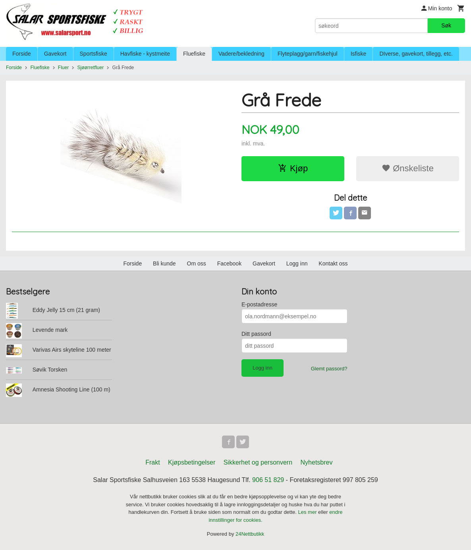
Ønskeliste (408, 168)
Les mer (308, 512)
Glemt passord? (329, 369)
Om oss (196, 263)
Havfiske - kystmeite (145, 53)
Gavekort (55, 53)
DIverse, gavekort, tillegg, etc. (415, 53)
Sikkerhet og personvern (258, 462)
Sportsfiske (93, 53)
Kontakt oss (333, 263)
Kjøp (293, 168)
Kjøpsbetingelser (191, 462)
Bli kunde (164, 263)
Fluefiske (194, 53)
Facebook (229, 263)
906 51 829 (268, 479)
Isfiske (359, 53)
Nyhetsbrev (317, 462)
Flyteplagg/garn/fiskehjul (308, 53)
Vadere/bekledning (241, 53)
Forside (21, 53)
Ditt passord (256, 334)
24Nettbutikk (249, 534)
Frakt (152, 462)
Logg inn (297, 263)
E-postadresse (259, 304)
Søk (446, 25)
